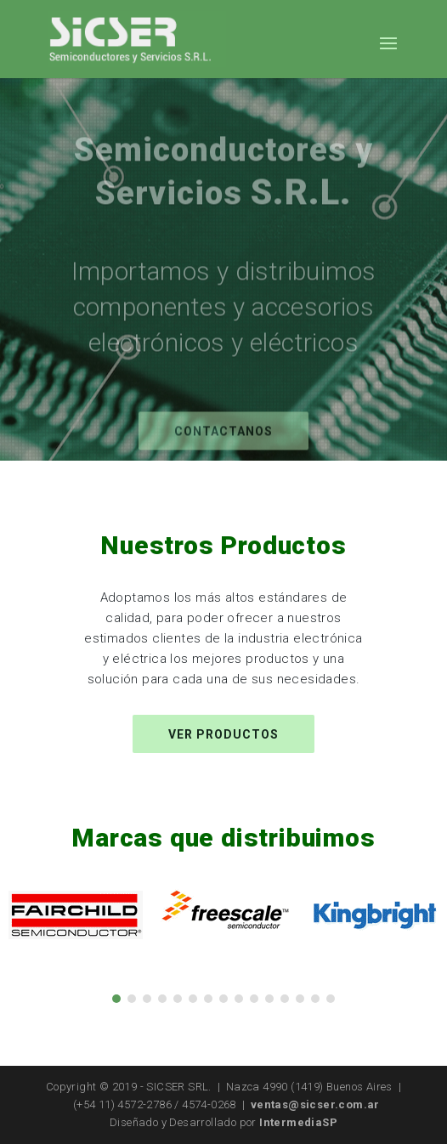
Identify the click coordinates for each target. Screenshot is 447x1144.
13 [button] (300, 998)
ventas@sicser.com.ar (315, 1104)
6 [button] (193, 998)
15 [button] (330, 998)
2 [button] (131, 998)
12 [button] (284, 998)
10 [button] (254, 998)
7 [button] (208, 998)
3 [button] (147, 998)
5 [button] (177, 998)
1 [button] (116, 998)
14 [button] (315, 998)
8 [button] (223, 998)
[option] (74, 914)
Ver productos (223, 734)
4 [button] (162, 998)
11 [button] (269, 998)
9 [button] (239, 998)
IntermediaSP (298, 1122)
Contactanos (223, 442)
